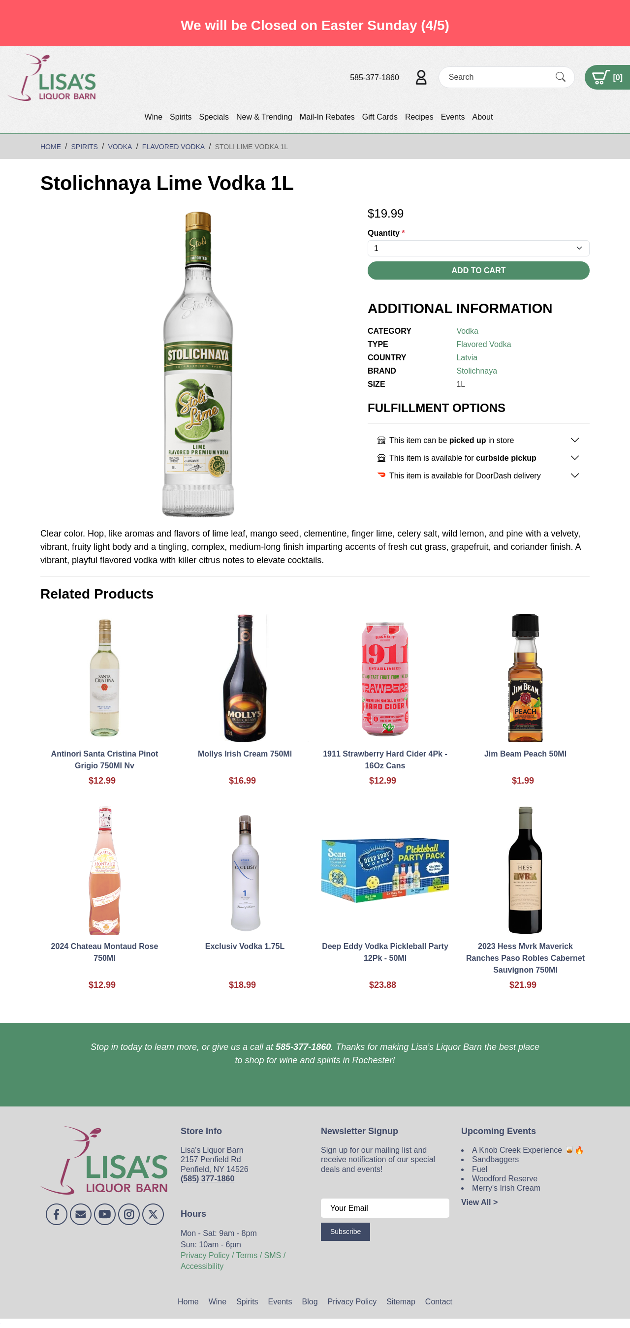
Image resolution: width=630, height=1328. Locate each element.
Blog (310, 1301)
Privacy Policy (352, 1301)
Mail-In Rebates (327, 117)
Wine (153, 117)
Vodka (467, 331)
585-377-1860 (374, 77)
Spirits (180, 117)
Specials (213, 117)
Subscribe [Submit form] (345, 1231)
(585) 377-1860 (207, 1178)
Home (188, 1301)
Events (453, 117)
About (482, 117)
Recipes (419, 117)
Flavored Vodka (483, 344)
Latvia (466, 357)
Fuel (479, 1169)
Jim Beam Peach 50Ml (525, 754)
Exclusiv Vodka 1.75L (245, 946)
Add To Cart (479, 270)
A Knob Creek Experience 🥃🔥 (528, 1150)
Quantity (386, 233)
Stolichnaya (476, 371)
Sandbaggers (495, 1159)
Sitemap (400, 1301)
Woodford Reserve (504, 1178)
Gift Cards (380, 117)
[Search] (498, 77)
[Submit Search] (560, 77)
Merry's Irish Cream (506, 1188)
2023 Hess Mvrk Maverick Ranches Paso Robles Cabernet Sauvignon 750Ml (525, 958)
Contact (438, 1301)
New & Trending (264, 117)
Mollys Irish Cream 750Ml (245, 754)
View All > (479, 1202)
